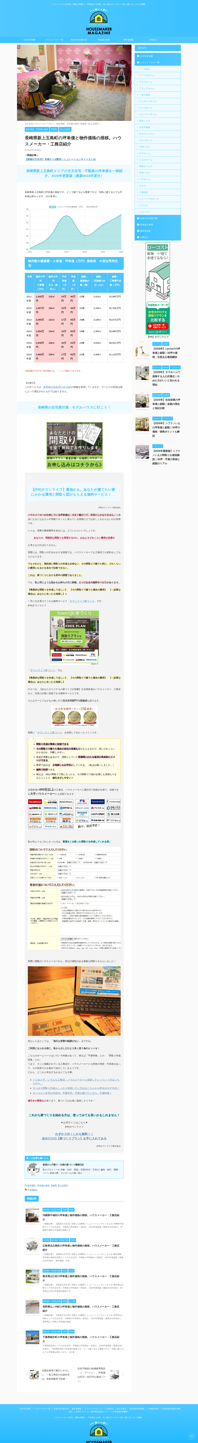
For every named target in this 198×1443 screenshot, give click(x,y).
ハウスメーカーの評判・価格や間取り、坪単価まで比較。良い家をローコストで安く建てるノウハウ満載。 (99, 1404)
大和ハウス (144, 144)
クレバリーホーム (147, 113)
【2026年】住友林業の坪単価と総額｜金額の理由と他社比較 (166, 400)
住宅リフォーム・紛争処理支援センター (92, 1398)
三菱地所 (143, 189)
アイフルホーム (146, 75)
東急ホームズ (145, 163)
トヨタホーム (145, 157)
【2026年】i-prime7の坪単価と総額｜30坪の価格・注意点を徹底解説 (166, 349)
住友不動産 (144, 125)
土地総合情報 (153, 1395)
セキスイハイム (146, 132)
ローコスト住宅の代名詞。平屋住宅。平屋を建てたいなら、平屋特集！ (70, 1088)
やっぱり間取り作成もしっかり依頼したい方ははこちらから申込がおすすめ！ (73, 1084)
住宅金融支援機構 (120, 1398)
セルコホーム (145, 138)
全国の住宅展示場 (79, 40)
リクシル (143, 201)
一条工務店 (144, 94)
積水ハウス (144, 119)
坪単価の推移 (104, 40)
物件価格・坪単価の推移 (38, 1181)
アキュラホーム (146, 87)
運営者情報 (128, 40)
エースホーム (145, 106)
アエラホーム (145, 81)
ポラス (142, 182)
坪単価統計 (33, 1185)
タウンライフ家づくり (81, 597)
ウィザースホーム (147, 100)
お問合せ (153, 40)
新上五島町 (63, 1181)
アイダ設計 (144, 69)
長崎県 (54, 1181)
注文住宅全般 (29, 40)
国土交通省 (121, 1395)
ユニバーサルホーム (148, 195)
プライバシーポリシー (93, 1395)
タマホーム (144, 151)
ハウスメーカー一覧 (54, 40)
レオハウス (144, 208)
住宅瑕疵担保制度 (136, 1395)
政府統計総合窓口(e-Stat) (56, 383)
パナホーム (144, 176)
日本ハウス (144, 170)
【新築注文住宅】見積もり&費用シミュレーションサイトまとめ (58, 159)
